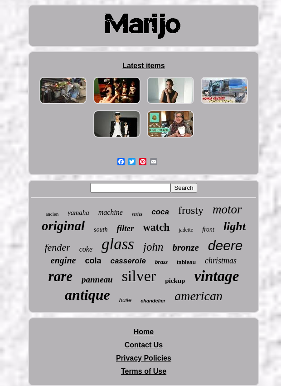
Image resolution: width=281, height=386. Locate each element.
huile (125, 300)
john (153, 247)
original (63, 225)
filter (125, 228)
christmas (221, 260)
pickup (175, 280)
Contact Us (144, 345)
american (198, 296)
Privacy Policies (143, 358)
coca (160, 212)
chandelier (152, 300)
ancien (51, 214)
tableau (186, 262)
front (208, 229)
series (137, 214)
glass (118, 244)
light (234, 226)
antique (87, 295)
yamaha (78, 212)
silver (139, 275)
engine (63, 260)
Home (144, 332)
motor (227, 209)
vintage (216, 276)
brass (161, 261)
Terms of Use (143, 371)
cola (93, 260)
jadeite (186, 230)
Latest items (143, 65)
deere (225, 245)
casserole (127, 261)
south (100, 229)
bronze (185, 247)
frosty (190, 210)
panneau (97, 279)
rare (60, 276)
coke (85, 249)
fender (57, 247)
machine (110, 212)
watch (156, 227)
